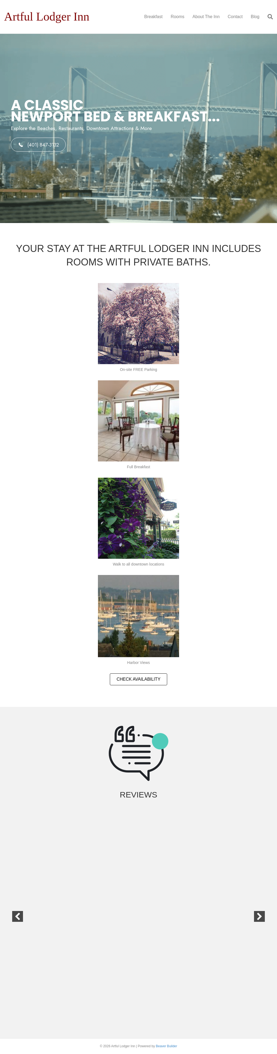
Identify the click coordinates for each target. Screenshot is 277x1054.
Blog (255, 16)
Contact (235, 16)
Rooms (177, 16)
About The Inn (206, 16)
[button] (38, 145)
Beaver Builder (166, 1046)
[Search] (268, 17)
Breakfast (153, 16)
